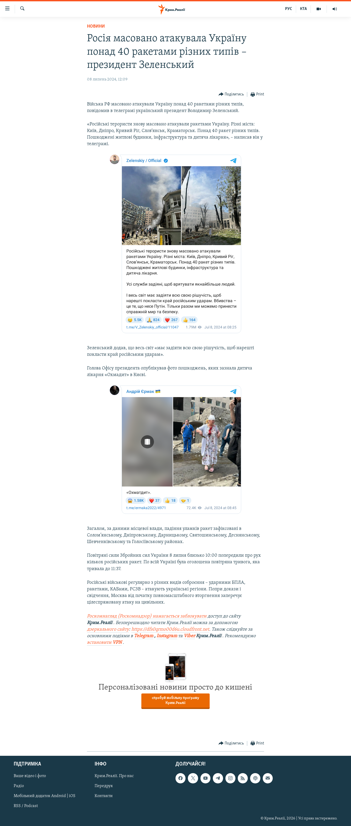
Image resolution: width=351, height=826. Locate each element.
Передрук (104, 786)
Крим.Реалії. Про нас (114, 776)
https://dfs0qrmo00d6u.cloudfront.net (170, 629)
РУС (288, 9)
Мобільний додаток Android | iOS (44, 796)
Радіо (19, 786)
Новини (96, 26)
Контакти (104, 796)
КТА (303, 9)
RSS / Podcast (26, 806)
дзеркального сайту (108, 629)
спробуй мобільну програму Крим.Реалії (175, 700)
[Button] (231, 94)
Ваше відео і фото (30, 776)
